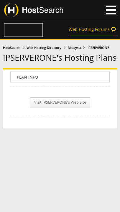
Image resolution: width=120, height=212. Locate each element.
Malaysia (74, 47)
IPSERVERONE (98, 47)
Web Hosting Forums (89, 29)
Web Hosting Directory (44, 47)
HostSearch (11, 47)
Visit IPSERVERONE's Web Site (60, 102)
